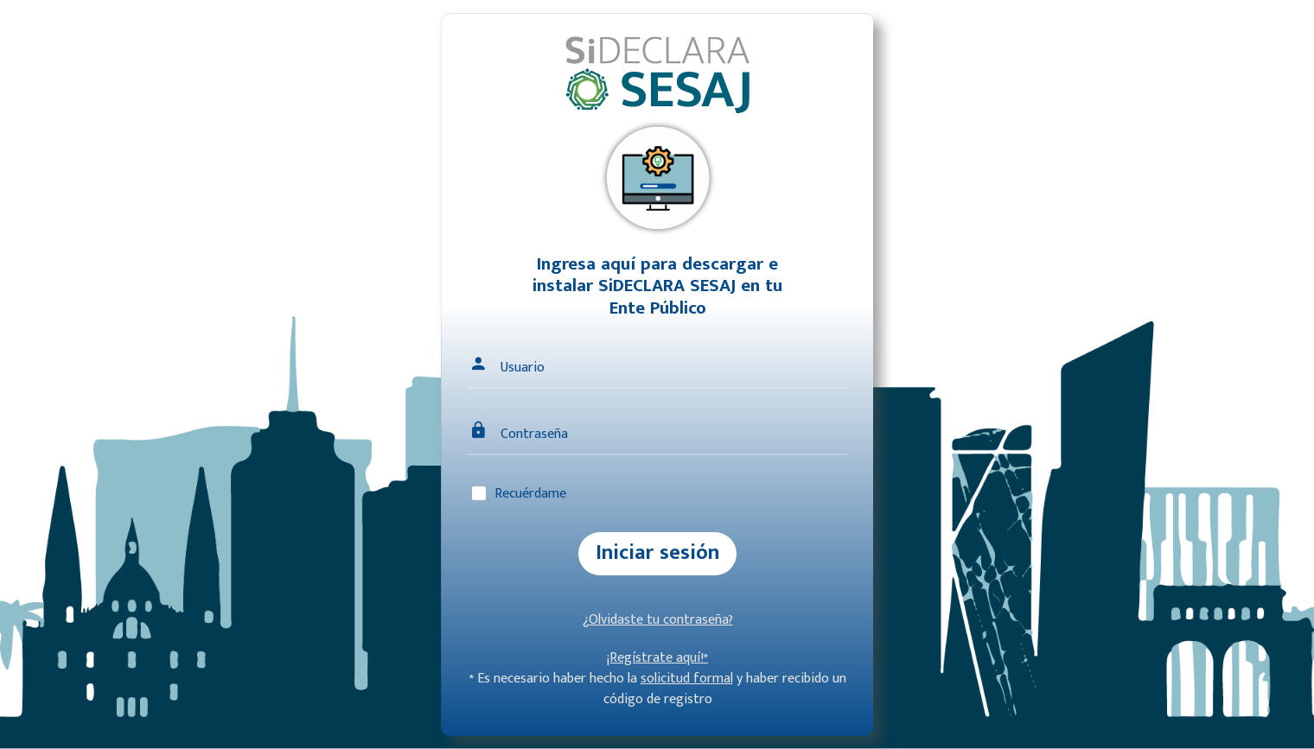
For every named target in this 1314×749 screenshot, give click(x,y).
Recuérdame (530, 494)
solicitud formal (687, 678)
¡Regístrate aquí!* (657, 658)
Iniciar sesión (657, 553)
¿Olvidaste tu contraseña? (658, 620)
